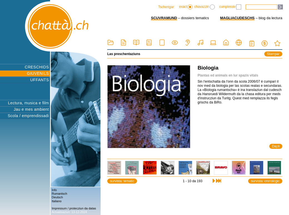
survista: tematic (122, 181)
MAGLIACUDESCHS (237, 18)
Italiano (56, 201)
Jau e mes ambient (31, 109)
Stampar (273, 54)
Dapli (276, 146)
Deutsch (57, 197)
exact (186, 6)
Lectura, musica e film (28, 103)
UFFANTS (39, 80)
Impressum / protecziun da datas (74, 208)
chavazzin (204, 6)
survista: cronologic (265, 181)
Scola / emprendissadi (28, 115)
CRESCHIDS (37, 67)
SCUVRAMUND (164, 18)
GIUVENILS (38, 73)
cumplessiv (230, 6)
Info (54, 190)
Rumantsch (59, 193)
